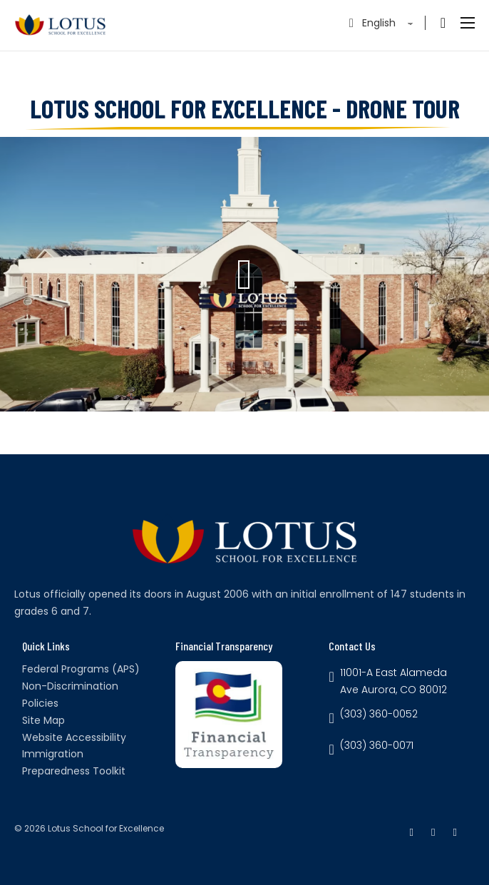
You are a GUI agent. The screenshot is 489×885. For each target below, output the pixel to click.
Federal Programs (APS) (81, 669)
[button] (244, 274)
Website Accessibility (74, 737)
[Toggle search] (442, 23)
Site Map (43, 720)
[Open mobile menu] (467, 23)
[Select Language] (389, 23)
